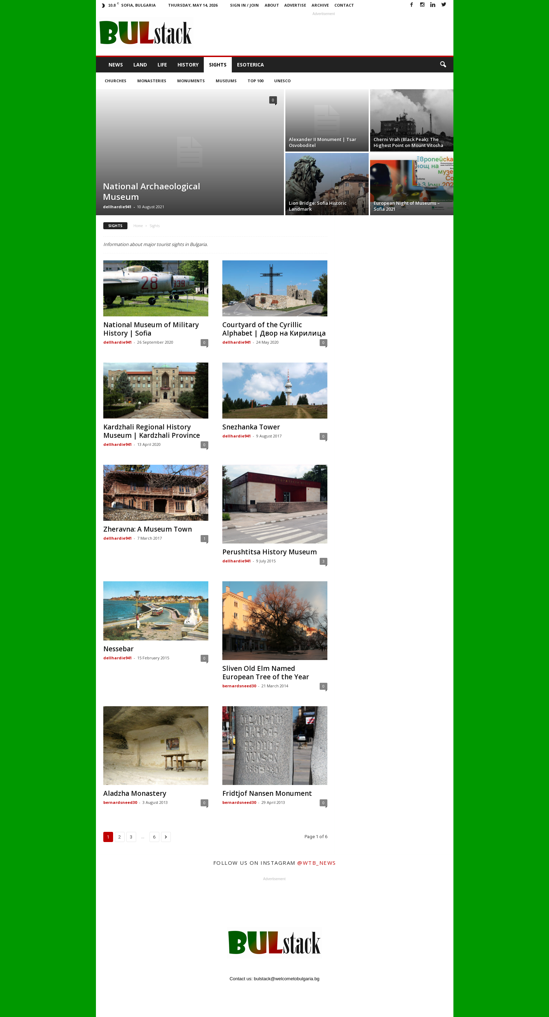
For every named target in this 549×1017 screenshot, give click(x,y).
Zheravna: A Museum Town (147, 529)
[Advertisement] (323, 33)
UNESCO (282, 80)
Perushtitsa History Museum (269, 551)
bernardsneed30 (239, 685)
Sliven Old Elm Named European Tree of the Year (265, 672)
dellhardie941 (117, 206)
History (188, 64)
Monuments (191, 80)
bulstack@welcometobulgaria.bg (286, 978)
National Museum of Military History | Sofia (151, 329)
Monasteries (151, 80)
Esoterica (250, 64)
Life (162, 64)
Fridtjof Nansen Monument (267, 793)
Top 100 (255, 80)
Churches (115, 80)
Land (140, 64)
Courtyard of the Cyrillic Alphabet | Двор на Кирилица (274, 329)
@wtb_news (316, 862)
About (272, 5)
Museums (226, 80)
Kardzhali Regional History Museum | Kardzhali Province (151, 431)
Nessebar (118, 648)
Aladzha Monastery (134, 793)
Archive (320, 5)
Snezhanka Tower (251, 427)
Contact (344, 5)
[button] (443, 64)
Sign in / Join (244, 5)
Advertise (295, 5)
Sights (218, 64)
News (116, 64)
